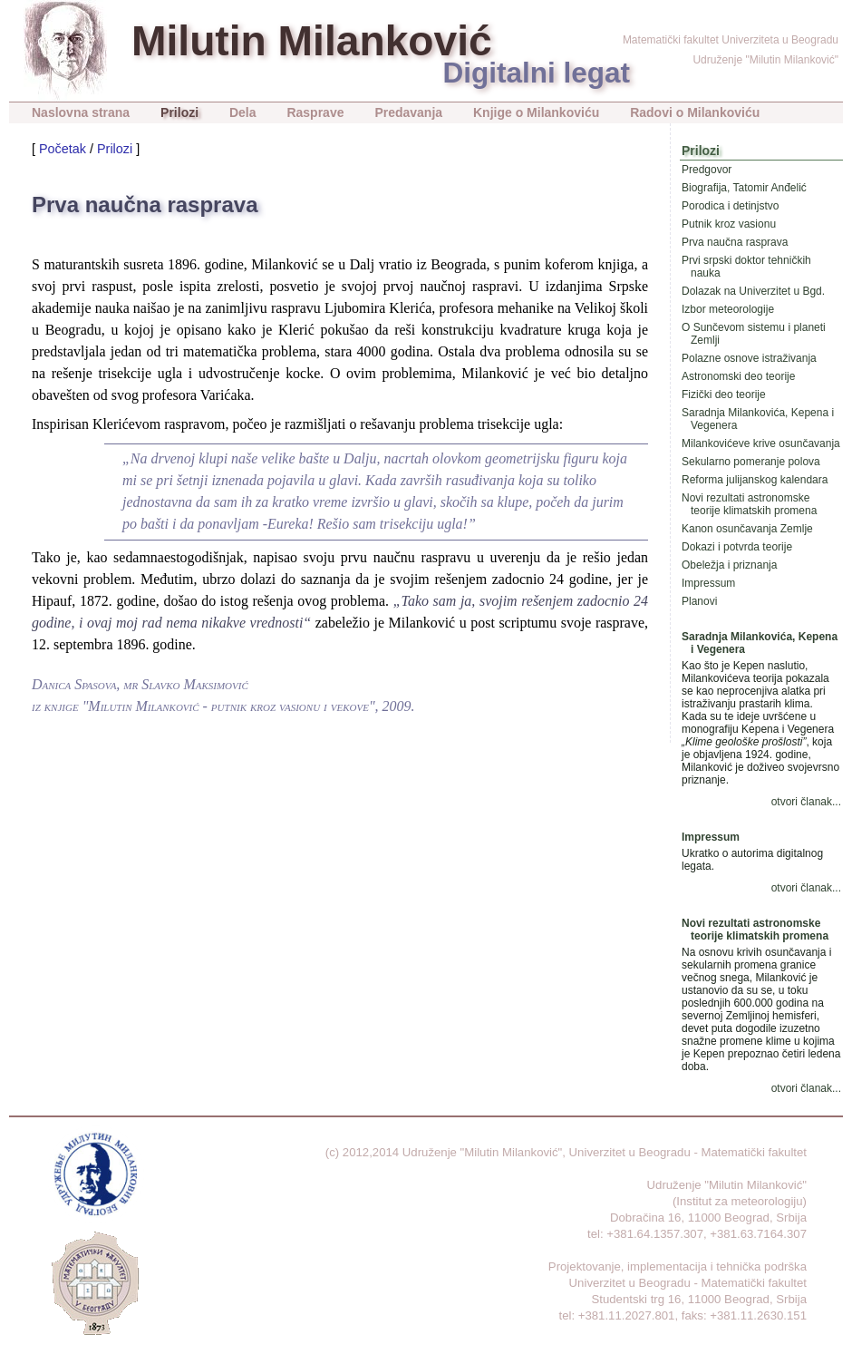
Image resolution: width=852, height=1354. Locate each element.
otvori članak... (806, 801)
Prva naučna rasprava (735, 242)
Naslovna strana (81, 112)
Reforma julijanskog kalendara (755, 479)
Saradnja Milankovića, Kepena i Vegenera (758, 419)
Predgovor (706, 169)
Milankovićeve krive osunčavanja (761, 443)
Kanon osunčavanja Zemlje (747, 528)
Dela (243, 112)
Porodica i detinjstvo (730, 206)
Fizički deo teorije (724, 394)
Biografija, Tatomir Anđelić (744, 187)
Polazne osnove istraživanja (749, 358)
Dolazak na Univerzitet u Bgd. (753, 291)
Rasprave (315, 112)
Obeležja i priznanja (729, 565)
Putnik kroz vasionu (729, 224)
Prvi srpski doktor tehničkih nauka (746, 266)
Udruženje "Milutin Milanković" (765, 60)
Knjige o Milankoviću (536, 112)
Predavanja (408, 112)
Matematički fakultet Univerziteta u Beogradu (730, 40)
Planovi (699, 601)
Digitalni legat (536, 72)
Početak (62, 148)
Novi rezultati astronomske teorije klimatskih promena (749, 504)
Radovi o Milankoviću (695, 112)
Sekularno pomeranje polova (751, 461)
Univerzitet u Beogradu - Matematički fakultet (688, 1152)
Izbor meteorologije (728, 309)
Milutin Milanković (311, 40)
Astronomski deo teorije (738, 376)
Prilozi (179, 112)
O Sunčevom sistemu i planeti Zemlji (754, 333)
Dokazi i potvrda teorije (737, 547)
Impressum (708, 583)
